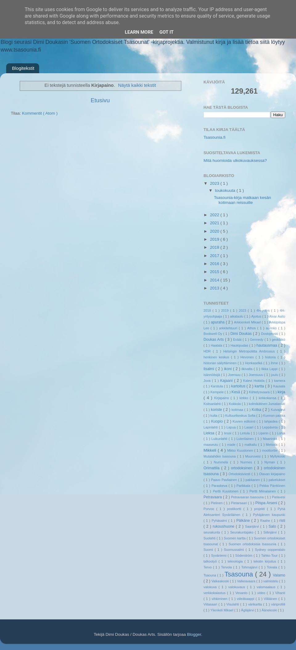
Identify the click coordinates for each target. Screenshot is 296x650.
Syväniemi (219, 555)
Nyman (270, 462)
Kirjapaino (222, 398)
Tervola (227, 567)
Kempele (218, 392)
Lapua (231, 427)
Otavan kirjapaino (272, 474)
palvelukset (277, 480)
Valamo (279, 575)
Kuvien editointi (244, 421)
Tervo (208, 567)
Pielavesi (278, 497)
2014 (215, 280)
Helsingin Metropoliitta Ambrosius (250, 351)
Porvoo (210, 509)
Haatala (217, 345)
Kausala (279, 386)
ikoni (228, 369)
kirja (281, 392)
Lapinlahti (211, 427)
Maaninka (271, 439)
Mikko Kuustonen (240, 450)
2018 (215, 247)
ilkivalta (247, 369)
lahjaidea (271, 421)
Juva (208, 380)
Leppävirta (270, 427)
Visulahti (233, 604)
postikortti (235, 509)
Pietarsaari (239, 503)
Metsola (272, 444)
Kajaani (227, 380)
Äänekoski (269, 610)
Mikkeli (211, 450)
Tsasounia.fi (214, 137)
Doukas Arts (214, 339)
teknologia (236, 561)
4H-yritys (264, 310)
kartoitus (239, 386)
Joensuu (235, 375)
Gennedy (257, 339)
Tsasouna (239, 574)
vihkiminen (220, 599)
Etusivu (100, 100)
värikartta (255, 604)
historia (271, 357)
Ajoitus (256, 316)
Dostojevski (270, 334)
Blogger (194, 634)
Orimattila (212, 468)
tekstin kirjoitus (265, 561)
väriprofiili (278, 604)
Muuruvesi (253, 456)
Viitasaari (211, 604)
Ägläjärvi (248, 610)
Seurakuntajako (242, 532)
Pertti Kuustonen (226, 491)
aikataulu (237, 316)
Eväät (238, 339)
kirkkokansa (268, 398)
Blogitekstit (23, 68)
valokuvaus (237, 587)
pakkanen (253, 480)
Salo (273, 526)
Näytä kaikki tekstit (137, 85)
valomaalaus (267, 587)
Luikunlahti (220, 439)
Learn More (139, 32)
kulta (214, 415)
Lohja (281, 433)
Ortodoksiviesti (240, 474)
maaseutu (211, 444)
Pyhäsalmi (220, 520)
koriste (217, 409)
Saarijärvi (253, 526)
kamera (279, 380)
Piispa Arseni (266, 503)
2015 (215, 271)
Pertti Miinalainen (263, 491)
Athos (252, 328)
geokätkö (278, 339)
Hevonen (248, 357)
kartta (260, 386)
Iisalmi (210, 369)
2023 (215, 183)
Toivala (272, 567)
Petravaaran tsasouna (248, 497)
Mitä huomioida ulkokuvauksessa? (235, 160)
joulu (275, 375)
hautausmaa (267, 345)
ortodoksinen (242, 468)
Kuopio (217, 421)
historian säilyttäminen (221, 363)
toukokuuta (225, 190)
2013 (215, 288)
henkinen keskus (217, 357)
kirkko (245, 398)
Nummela (222, 462)
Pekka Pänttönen (272, 486)
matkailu (251, 444)
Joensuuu (256, 375)
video (262, 593)
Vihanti (280, 593)
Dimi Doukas (241, 333)
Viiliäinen (271, 599)
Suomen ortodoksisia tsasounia (253, 544)
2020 (215, 231)
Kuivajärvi (278, 410)
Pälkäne (243, 520)
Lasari (250, 427)
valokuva (211, 587)
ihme (275, 363)
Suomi (209, 549)
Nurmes (247, 462)
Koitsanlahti (213, 404)
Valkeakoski (221, 581)
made (232, 444)
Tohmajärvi (250, 567)
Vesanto (242, 593)
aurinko (272, 328)
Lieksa (210, 433)
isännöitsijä (212, 375)
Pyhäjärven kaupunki (269, 515)
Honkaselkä (254, 363)
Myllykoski (277, 456)
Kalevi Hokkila (254, 380)
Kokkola (235, 404)
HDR (208, 351)
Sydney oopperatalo (270, 549)
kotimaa (238, 410)
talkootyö (211, 561)
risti (282, 520)
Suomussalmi (234, 549)
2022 (215, 215)
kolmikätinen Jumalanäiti (267, 404)
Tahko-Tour (270, 555)
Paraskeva (220, 486)
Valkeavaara (246, 581)
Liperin (263, 433)
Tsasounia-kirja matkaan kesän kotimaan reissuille (242, 200)
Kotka (257, 409)
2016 (215, 263)
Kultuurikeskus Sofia (240, 415)
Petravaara (213, 497)
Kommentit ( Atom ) (40, 113)
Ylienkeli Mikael (222, 610)
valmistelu (271, 581)
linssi (228, 433)
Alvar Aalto (277, 316)
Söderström (244, 555)
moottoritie (270, 450)
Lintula (245, 433)
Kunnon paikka (274, 415)
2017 (215, 255)
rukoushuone (224, 526)
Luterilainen (245, 439)
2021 (215, 223)
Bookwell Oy (213, 334)
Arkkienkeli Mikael (248, 322)
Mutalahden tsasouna (220, 456)
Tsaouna (210, 575)
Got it (166, 32)
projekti (260, 509)
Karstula (217, 386)
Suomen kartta (235, 538)
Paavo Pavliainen (224, 480)
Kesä (236, 392)
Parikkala (244, 486)
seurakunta (212, 532)
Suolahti (210, 538)
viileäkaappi (246, 599)
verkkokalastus (215, 593)
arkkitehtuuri (229, 328)
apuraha (218, 322)
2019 (215, 239)
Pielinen (217, 503)
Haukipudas (240, 345)
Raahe (265, 520)
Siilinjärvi (270, 532)
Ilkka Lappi (270, 369)
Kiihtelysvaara (259, 392)
